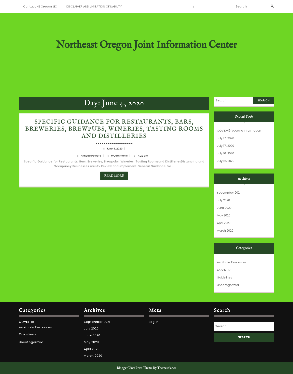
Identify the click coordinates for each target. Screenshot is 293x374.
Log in (153, 322)
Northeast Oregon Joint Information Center (146, 45)
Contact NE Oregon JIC (40, 6)
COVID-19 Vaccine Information (239, 130)
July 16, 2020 (225, 153)
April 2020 (224, 223)
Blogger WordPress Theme (134, 368)
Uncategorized (228, 285)
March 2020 (225, 230)
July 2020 (223, 200)
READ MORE (116, 174)
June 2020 (224, 208)
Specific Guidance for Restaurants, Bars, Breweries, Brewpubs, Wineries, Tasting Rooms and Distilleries (114, 131)
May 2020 (223, 215)
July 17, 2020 (225, 138)
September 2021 (229, 192)
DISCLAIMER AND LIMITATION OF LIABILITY (94, 6)
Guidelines (224, 277)
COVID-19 (224, 270)
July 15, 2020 (225, 161)
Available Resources (231, 262)
